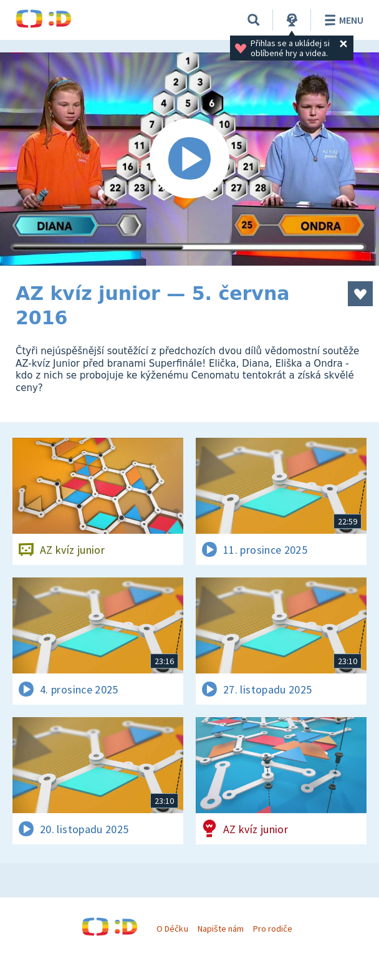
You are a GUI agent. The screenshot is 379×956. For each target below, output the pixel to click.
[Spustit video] (189, 159)
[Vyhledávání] (253, 20)
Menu (341, 20)
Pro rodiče (272, 928)
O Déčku (172, 928)
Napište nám (221, 928)
